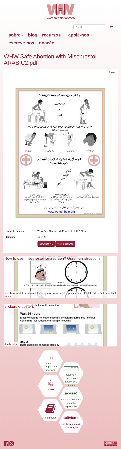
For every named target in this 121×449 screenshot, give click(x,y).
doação (46, 42)
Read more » (10, 344)
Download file (46, 244)
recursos (52, 35)
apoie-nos (80, 35)
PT (113, 28)
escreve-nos (21, 42)
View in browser (65, 244)
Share (111, 72)
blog (32, 35)
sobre (16, 35)
